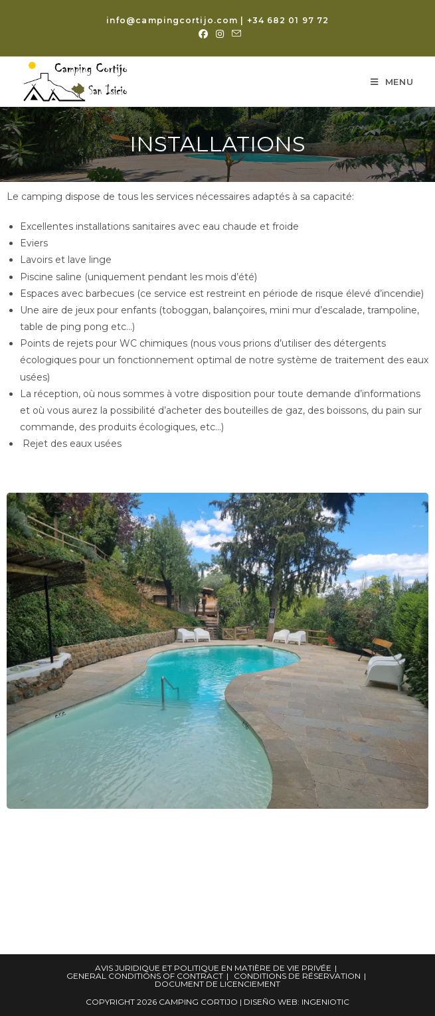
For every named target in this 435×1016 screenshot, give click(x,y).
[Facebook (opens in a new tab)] (203, 34)
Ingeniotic (325, 1002)
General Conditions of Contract (144, 976)
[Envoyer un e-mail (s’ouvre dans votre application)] (234, 34)
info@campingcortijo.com (172, 20)
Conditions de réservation (297, 976)
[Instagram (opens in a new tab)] (220, 34)
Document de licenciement (217, 984)
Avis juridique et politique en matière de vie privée (213, 968)
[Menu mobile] (392, 81)
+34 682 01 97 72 (288, 20)
